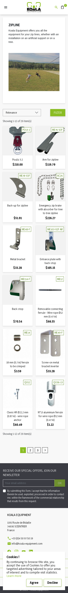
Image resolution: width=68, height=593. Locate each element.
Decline (52, 583)
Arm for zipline (50, 159)
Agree (34, 583)
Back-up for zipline (17, 205)
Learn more (14, 576)
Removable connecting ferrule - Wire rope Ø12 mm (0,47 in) (50, 312)
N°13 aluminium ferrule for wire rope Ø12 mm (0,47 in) (50, 416)
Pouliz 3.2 (17, 159)
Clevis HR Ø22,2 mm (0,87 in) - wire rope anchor (17, 416)
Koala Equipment (19, 515)
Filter (58, 112)
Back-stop (17, 309)
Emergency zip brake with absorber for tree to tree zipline (50, 209)
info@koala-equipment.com (27, 543)
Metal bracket (17, 259)
